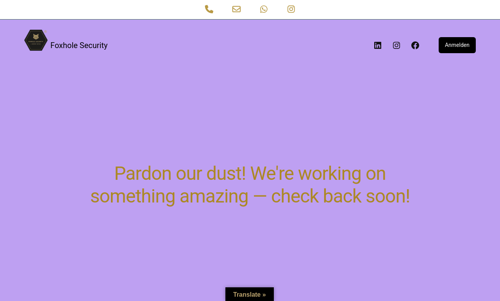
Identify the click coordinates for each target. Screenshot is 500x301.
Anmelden (457, 45)
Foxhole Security (78, 45)
